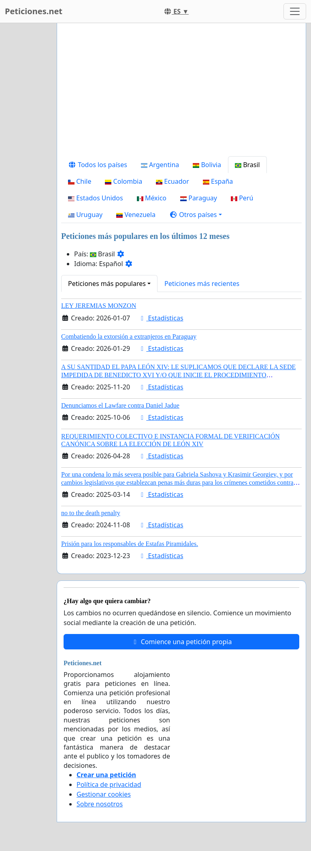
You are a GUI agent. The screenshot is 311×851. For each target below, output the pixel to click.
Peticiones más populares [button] (107, 283)
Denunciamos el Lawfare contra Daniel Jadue (120, 405)
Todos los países (97, 164)
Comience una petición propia (181, 641)
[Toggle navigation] (294, 11)
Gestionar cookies (104, 794)
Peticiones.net (33, 11)
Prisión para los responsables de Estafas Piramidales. (129, 543)
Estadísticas (160, 318)
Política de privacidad (109, 784)
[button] (195, 214)
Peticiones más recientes (201, 283)
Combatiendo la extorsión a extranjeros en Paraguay (128, 336)
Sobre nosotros (100, 803)
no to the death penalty (90, 512)
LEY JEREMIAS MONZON (98, 305)
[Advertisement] (181, 93)
